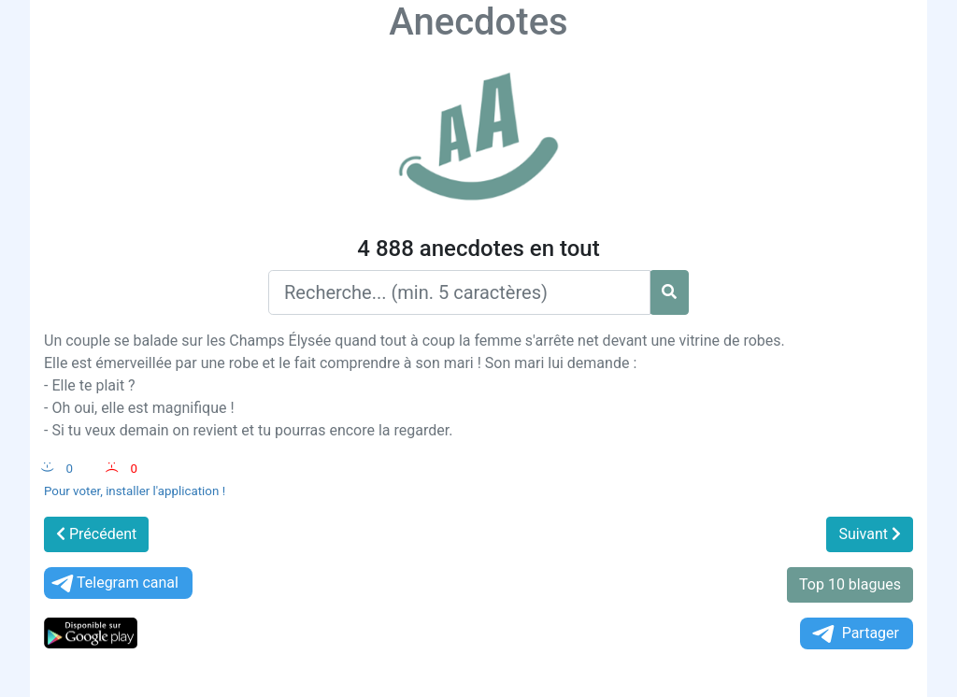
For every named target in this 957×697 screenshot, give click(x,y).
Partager (854, 634)
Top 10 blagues (850, 584)
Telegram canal (114, 583)
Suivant (869, 534)
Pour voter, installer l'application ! (134, 491)
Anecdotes (478, 22)
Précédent (96, 534)
